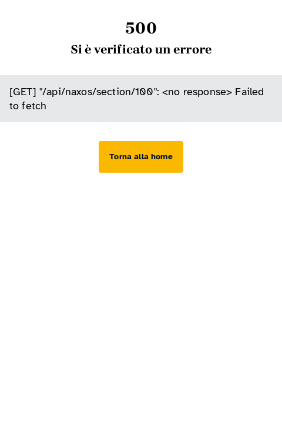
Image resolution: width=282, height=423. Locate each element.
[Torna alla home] (141, 157)
